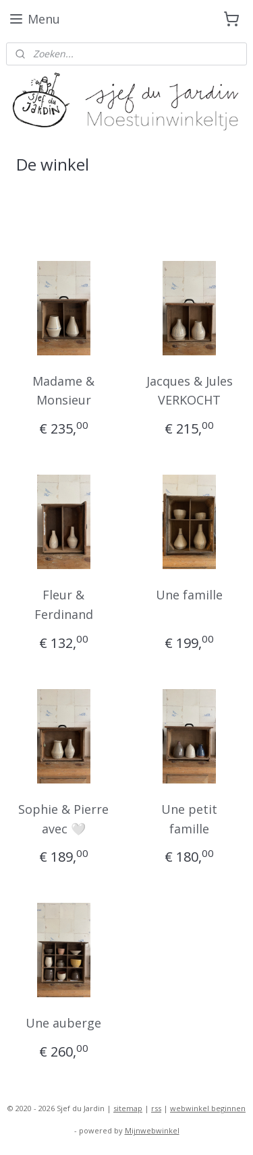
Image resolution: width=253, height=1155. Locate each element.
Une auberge (63, 1023)
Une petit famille (189, 819)
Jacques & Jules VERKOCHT (189, 391)
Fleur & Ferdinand (63, 604)
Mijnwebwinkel (152, 1130)
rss (156, 1108)
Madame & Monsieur (63, 391)
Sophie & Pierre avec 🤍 (63, 819)
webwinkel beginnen (208, 1108)
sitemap (127, 1108)
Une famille (189, 595)
